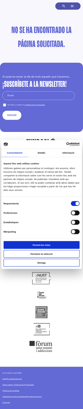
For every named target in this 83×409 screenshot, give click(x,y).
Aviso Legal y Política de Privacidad (18, 385)
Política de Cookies (10, 391)
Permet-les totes (41, 245)
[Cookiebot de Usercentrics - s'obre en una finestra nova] (66, 144)
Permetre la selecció (41, 254)
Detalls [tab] (41, 152)
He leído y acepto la (26, 105)
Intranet (6, 403)
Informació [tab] (68, 152)
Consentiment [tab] (14, 152)
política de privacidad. (35, 105)
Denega (41, 262)
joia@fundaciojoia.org (12, 379)
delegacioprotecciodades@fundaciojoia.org (22, 397)
